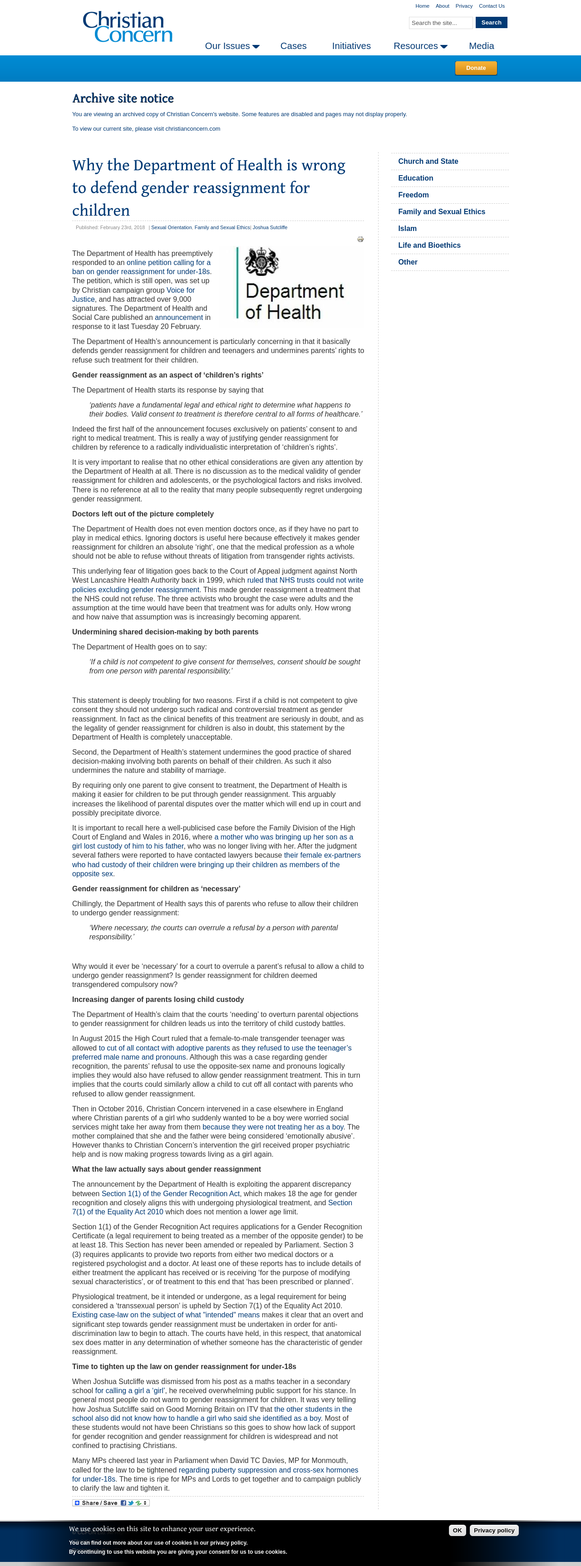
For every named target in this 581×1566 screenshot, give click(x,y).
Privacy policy (494, 1530)
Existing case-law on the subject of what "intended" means (166, 1315)
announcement (179, 317)
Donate (476, 67)
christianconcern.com (193, 128)
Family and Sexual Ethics (222, 227)
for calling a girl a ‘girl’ (130, 1390)
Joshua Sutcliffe (270, 227)
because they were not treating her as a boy (272, 1127)
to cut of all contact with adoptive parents (164, 1048)
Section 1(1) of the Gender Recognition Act (171, 1194)
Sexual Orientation (171, 227)
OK (457, 1530)
